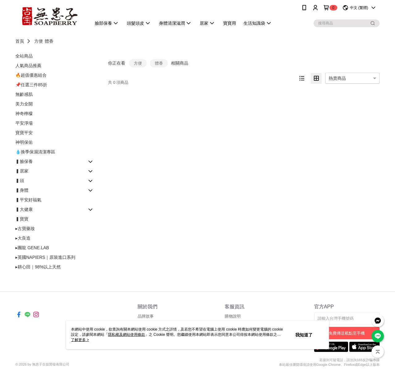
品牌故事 (146, 316)
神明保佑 (24, 142)
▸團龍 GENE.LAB (32, 247)
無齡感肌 (24, 94)
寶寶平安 (24, 132)
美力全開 (24, 103)
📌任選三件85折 (31, 84)
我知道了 (304, 334)
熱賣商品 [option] (337, 78)
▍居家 (21, 171)
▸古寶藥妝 (25, 228)
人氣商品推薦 (28, 65)
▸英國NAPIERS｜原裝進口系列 (45, 257)
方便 (38, 41)
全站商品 (24, 55)
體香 (49, 41)
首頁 (19, 41)
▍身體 (21, 190)
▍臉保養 (24, 161)
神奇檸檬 (24, 113)
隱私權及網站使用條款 (126, 334)
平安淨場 (24, 123)
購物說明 (233, 316)
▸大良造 (23, 238)
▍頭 (19, 180)
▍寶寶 (21, 218)
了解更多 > (80, 340)
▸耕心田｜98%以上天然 (38, 266)
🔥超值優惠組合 (31, 75)
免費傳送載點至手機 (347, 333)
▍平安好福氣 (28, 199)
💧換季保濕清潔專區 (35, 151)
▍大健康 (24, 209)
